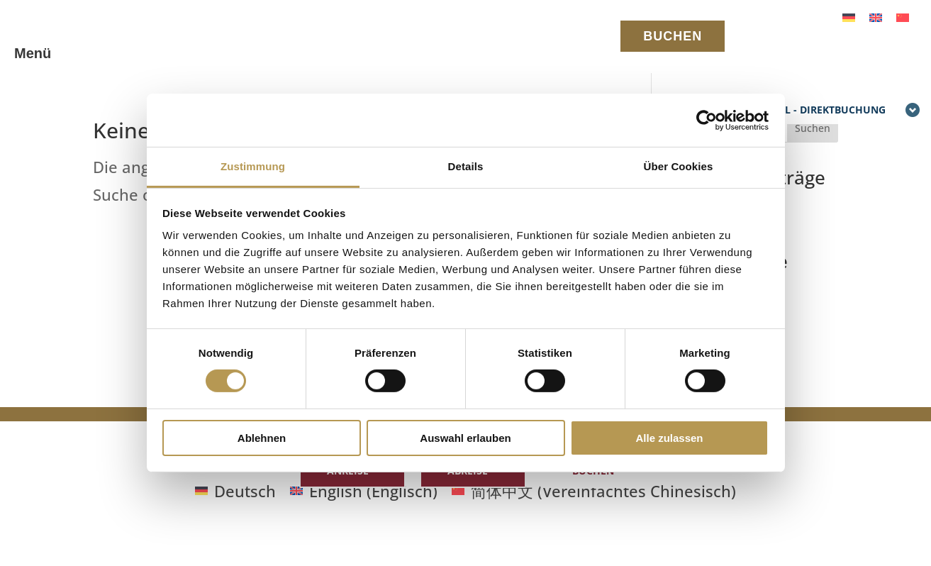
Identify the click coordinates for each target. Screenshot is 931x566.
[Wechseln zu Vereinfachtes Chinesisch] (902, 16)
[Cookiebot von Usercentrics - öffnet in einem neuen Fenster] (707, 120)
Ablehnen (262, 438)
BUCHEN (672, 36)
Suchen (812, 128)
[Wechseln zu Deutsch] (848, 16)
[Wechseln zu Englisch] (875, 16)
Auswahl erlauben (465, 438)
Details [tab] (466, 166)
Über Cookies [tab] (678, 166)
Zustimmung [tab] (253, 166)
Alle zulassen (669, 438)
